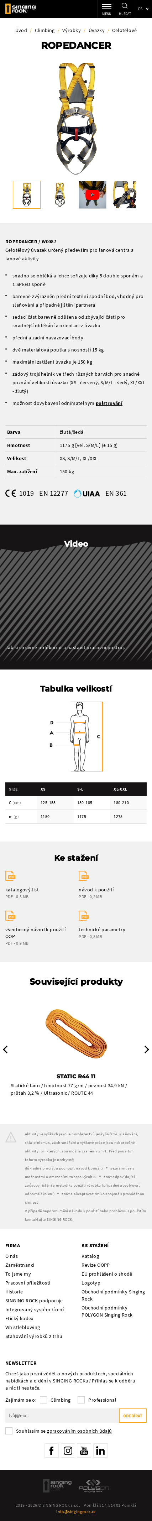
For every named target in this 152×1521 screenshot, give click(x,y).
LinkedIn (100, 1450)
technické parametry (102, 929)
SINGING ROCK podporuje (34, 1300)
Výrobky (71, 30)
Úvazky (97, 30)
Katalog (90, 1256)
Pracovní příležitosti (27, 1283)
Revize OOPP (96, 1265)
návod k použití (96, 889)
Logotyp (91, 1283)
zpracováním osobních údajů (79, 1431)
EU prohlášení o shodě (107, 1274)
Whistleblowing (22, 1327)
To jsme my (18, 1274)
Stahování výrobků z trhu (34, 1336)
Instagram (68, 1450)
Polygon (94, 1486)
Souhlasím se (64, 1431)
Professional (102, 1400)
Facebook (51, 1450)
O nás (11, 1256)
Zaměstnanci (19, 1265)
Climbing (45, 30)
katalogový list (22, 889)
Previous (5, 1049)
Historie (14, 1291)
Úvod (21, 30)
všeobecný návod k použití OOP (35, 932)
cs (140, 8)
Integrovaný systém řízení (34, 1309)
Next (147, 1049)
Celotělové (124, 30)
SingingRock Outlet (57, 1486)
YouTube (84, 1450)
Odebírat (132, 1415)
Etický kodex (19, 1318)
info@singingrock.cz (76, 1511)
